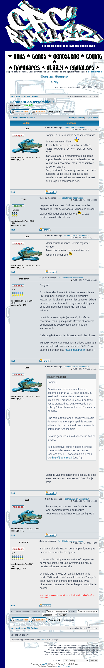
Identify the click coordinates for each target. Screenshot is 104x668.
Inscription (61, 77)
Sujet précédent (76, 118)
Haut (13, 192)
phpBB (44, 664)
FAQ (54, 82)
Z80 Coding (32, 96)
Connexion (47, 77)
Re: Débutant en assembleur (70, 198)
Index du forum (18, 96)
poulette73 (28, 105)
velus (43, 640)
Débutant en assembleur (32, 102)
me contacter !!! (95, 72)
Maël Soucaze (64, 666)
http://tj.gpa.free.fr (75, 349)
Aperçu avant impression (23, 118)
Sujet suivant (91, 118)
